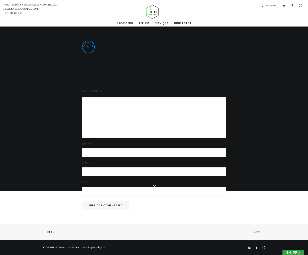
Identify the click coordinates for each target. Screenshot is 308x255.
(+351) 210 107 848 (12, 13)
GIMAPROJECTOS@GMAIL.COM (20, 8)
